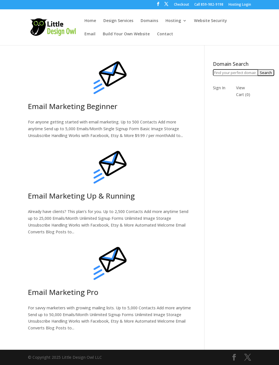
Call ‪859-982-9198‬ (208, 5)
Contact (165, 34)
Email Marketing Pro (63, 292)
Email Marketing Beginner (72, 106)
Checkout (181, 5)
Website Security (210, 21)
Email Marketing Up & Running (81, 196)
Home (90, 21)
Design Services (118, 21)
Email (89, 34)
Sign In (219, 87)
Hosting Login (239, 5)
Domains (149, 21)
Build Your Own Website (126, 34)
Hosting (173, 21)
